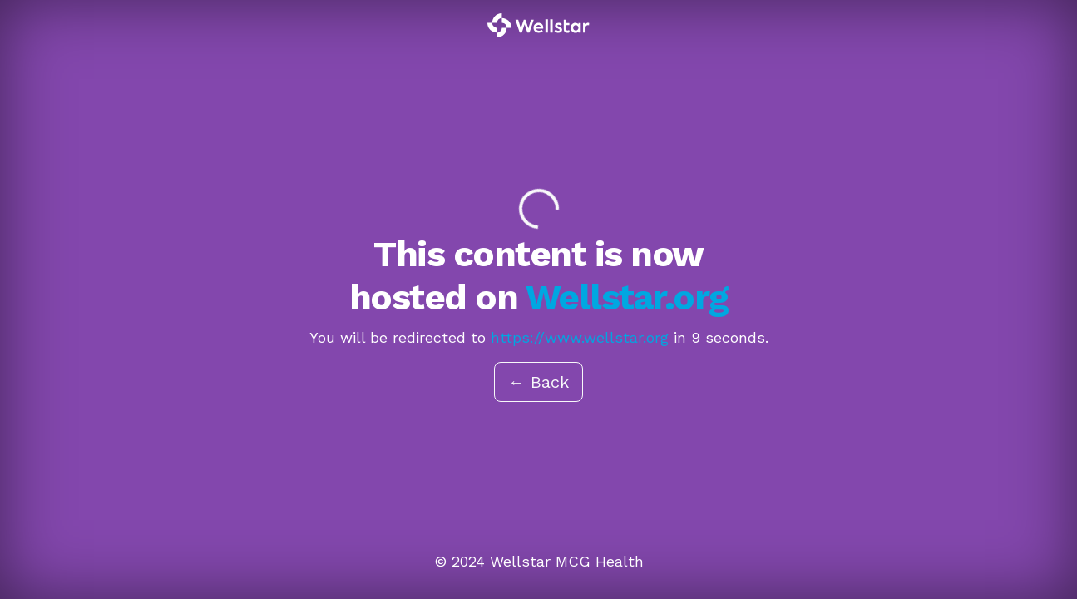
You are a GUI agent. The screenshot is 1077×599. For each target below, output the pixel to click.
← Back (538, 382)
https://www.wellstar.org (580, 337)
